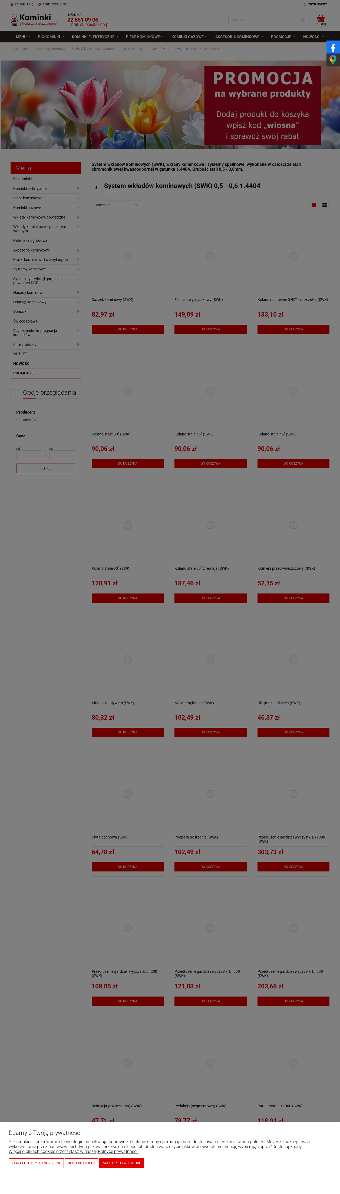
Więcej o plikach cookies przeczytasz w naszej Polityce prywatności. (73, 1151)
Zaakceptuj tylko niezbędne (36, 1163)
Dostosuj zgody (81, 1163)
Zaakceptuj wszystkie (121, 1163)
